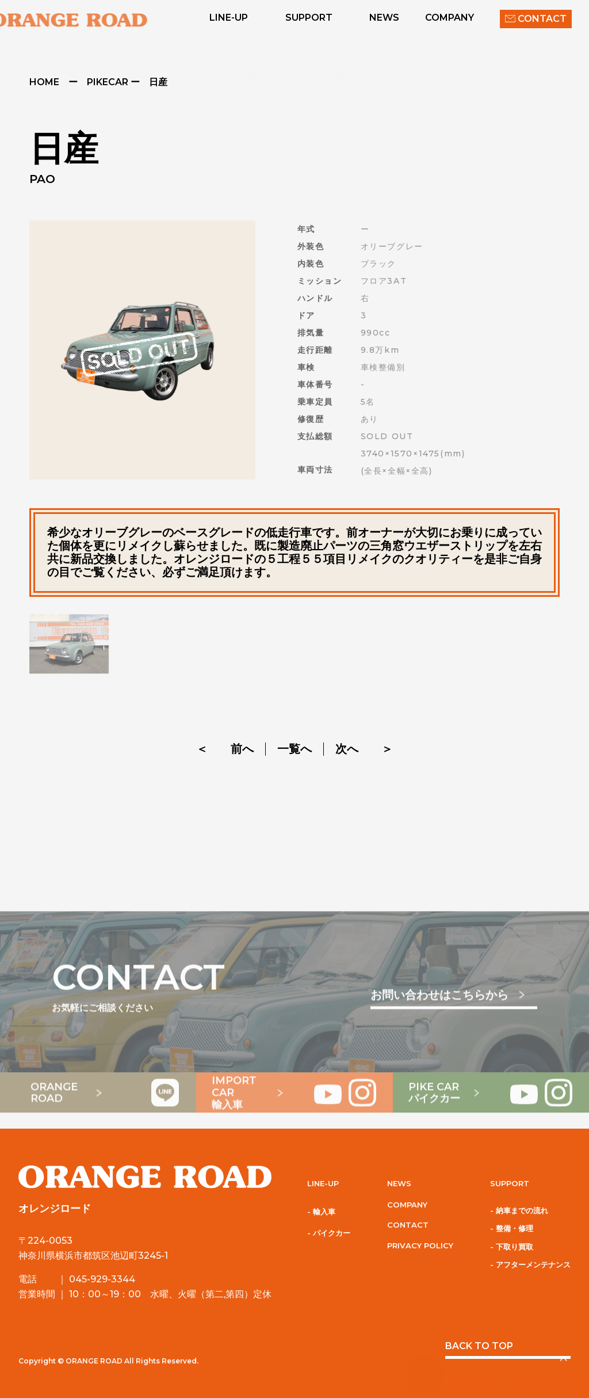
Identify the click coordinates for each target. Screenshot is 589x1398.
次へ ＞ (364, 749)
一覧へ (294, 749)
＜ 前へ (225, 749)
